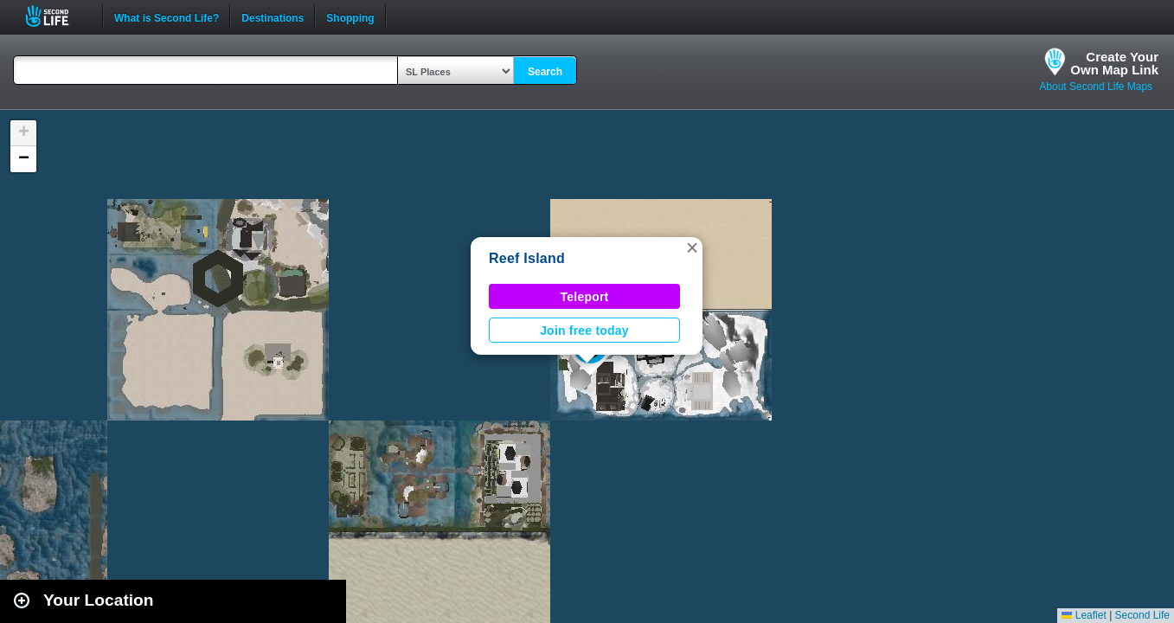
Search (545, 72)
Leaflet (1084, 615)
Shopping (350, 16)
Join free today (584, 330)
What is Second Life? (166, 16)
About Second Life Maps (1095, 86)
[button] (692, 247)
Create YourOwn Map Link (1114, 63)
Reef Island (527, 258)
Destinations (272, 16)
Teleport (585, 297)
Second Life (56, 16)
